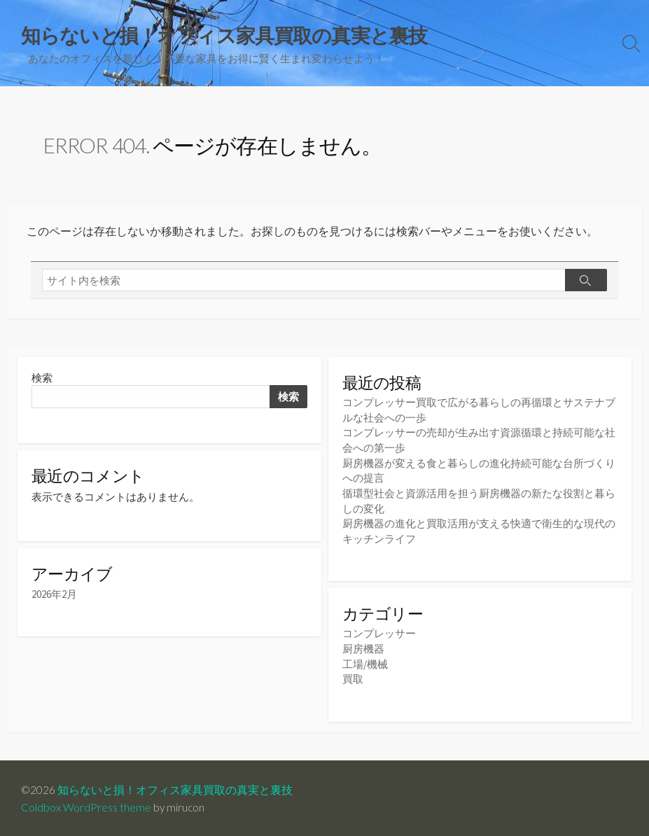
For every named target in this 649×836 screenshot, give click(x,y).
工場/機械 (365, 662)
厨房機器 (363, 648)
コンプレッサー (379, 633)
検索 (42, 380)
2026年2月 (54, 599)
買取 (352, 677)
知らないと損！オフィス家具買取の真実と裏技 (175, 788)
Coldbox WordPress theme (86, 806)
